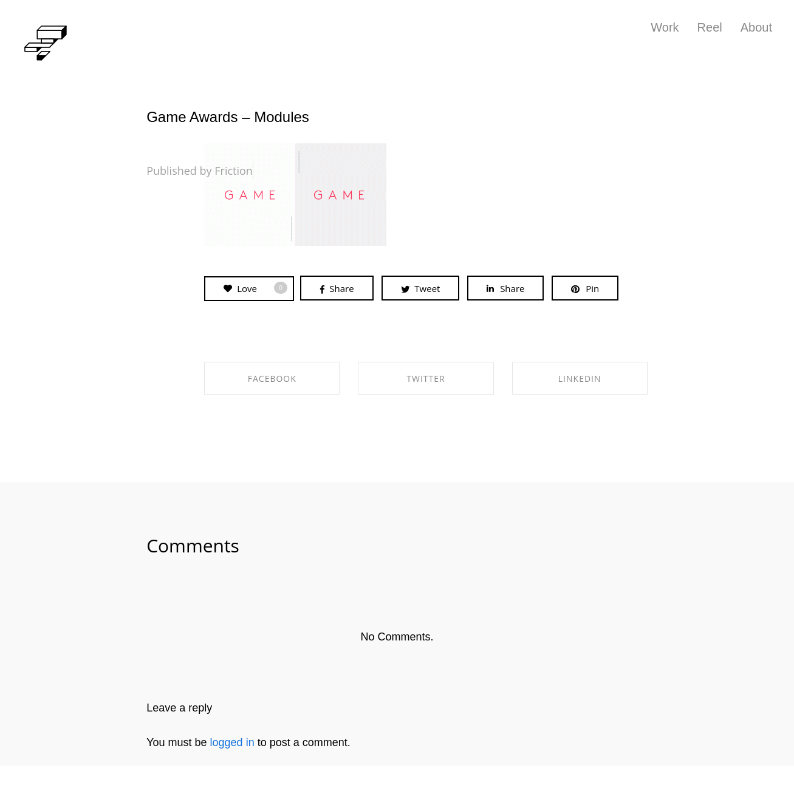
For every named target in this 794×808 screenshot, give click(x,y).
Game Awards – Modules (227, 117)
